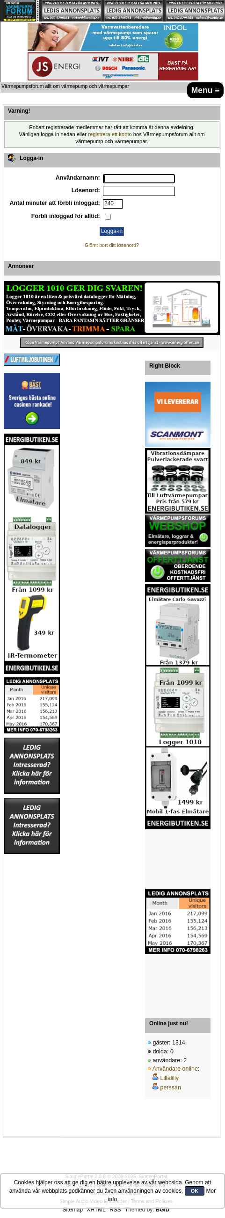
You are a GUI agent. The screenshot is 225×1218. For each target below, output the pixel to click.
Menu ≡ (205, 90)
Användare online (175, 1069)
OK (195, 1191)
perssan (170, 1087)
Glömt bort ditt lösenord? (112, 245)
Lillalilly (169, 1078)
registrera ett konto (110, 134)
